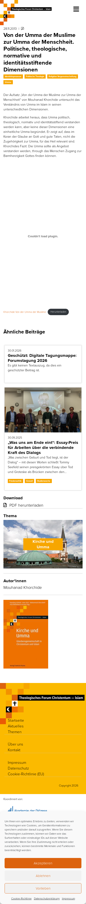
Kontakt (14, 749)
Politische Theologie (35, 76)
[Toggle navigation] (76, 9)
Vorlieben (43, 888)
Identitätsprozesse (13, 76)
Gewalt (29, 480)
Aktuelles (16, 726)
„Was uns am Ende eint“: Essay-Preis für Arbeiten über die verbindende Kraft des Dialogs (43, 447)
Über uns (15, 744)
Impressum (68, 898)
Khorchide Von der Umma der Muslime (24, 311)
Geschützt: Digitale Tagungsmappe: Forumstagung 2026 (42, 357)
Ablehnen (43, 875)
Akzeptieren (43, 863)
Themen (15, 731)
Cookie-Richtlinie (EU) (26, 773)
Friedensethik (15, 480)
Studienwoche (43, 480)
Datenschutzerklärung (47, 898)
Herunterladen (58, 311)
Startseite (16, 720)
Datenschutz (18, 768)
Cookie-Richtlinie (21, 898)
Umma (8, 82)
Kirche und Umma (43, 544)
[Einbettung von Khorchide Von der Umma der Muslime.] (43, 236)
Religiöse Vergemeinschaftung (62, 76)
